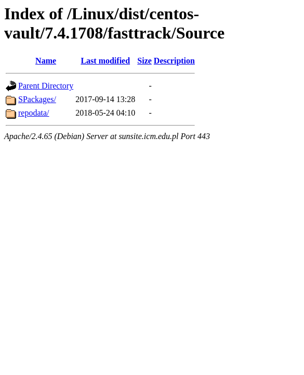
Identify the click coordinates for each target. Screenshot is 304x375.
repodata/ (33, 112)
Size (144, 60)
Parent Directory (45, 85)
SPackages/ (37, 99)
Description (174, 60)
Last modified (105, 60)
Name (45, 60)
